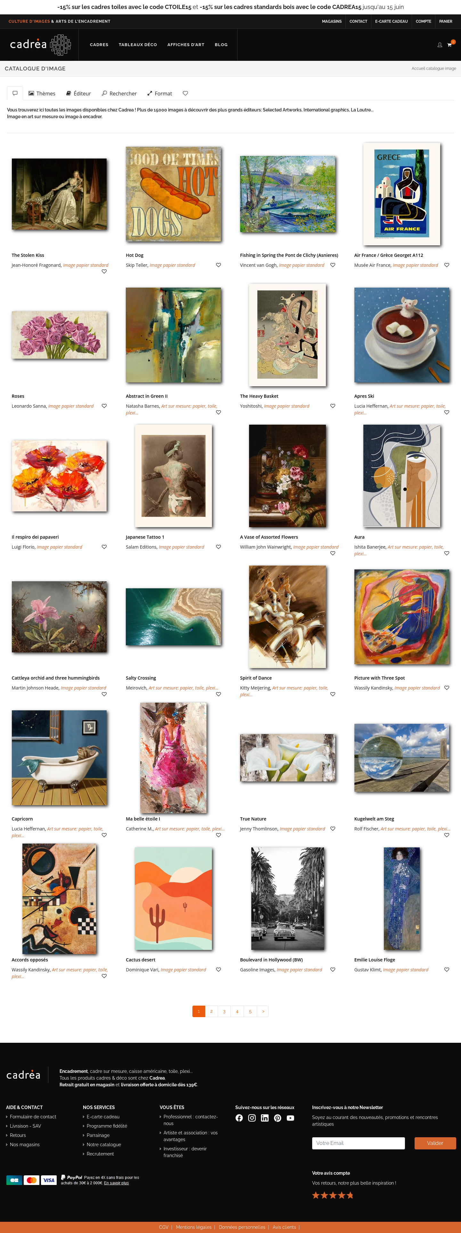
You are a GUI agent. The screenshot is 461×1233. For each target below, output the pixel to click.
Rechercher (119, 93)
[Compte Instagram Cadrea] (252, 1117)
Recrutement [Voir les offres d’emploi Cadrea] (100, 1153)
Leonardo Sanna (29, 406)
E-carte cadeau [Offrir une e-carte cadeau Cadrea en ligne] (391, 21)
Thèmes (41, 93)
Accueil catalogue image (434, 68)
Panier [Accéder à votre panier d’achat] (445, 21)
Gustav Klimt (367, 970)
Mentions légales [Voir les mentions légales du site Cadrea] (194, 1227)
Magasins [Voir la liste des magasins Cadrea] (332, 21)
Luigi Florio (23, 547)
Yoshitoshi (251, 406)
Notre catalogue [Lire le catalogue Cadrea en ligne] (104, 1144)
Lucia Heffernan (371, 406)
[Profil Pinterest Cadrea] (278, 1117)
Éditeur (78, 93)
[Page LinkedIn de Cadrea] (265, 1117)
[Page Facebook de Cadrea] (239, 1117)
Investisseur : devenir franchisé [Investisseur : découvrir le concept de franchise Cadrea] (185, 1152)
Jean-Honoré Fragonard (36, 265)
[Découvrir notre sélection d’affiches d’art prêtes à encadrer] (186, 45)
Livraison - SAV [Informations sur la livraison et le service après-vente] (25, 1126)
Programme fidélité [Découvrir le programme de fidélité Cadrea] (107, 1126)
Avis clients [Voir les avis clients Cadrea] (284, 1227)
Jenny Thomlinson (258, 829)
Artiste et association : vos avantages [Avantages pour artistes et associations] (191, 1136)
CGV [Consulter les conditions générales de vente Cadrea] (164, 1227)
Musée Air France (372, 265)
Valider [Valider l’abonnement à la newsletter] (435, 1143)
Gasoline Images (257, 970)
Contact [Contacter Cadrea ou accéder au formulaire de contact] (358, 21)
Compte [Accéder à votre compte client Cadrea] (423, 21)
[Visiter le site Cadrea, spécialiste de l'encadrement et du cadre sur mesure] (30, 1076)
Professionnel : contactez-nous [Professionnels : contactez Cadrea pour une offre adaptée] (191, 1120)
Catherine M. (139, 829)
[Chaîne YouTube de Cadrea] (290, 1117)
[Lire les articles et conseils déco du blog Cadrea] (221, 45)
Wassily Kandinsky (373, 688)
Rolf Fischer (366, 829)
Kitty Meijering (255, 688)
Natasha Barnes (142, 406)
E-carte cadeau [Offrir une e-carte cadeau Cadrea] (103, 1116)
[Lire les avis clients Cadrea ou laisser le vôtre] (336, 1192)
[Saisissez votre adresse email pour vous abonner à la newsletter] (358, 1143)
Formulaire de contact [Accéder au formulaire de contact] (33, 1116)
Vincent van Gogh (258, 265)
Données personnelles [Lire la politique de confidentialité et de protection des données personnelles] (242, 1227)
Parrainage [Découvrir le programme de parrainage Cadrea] (98, 1135)
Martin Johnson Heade (35, 688)
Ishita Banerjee (369, 547)
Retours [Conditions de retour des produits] (18, 1135)
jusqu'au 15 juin (302, 7)
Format (160, 93)
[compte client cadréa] (440, 44)
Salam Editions (141, 547)
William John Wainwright (265, 547)
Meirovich (136, 688)
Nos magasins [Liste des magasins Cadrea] (25, 1144)
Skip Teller (136, 265)
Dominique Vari (142, 970)
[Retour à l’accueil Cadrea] (41, 45)
